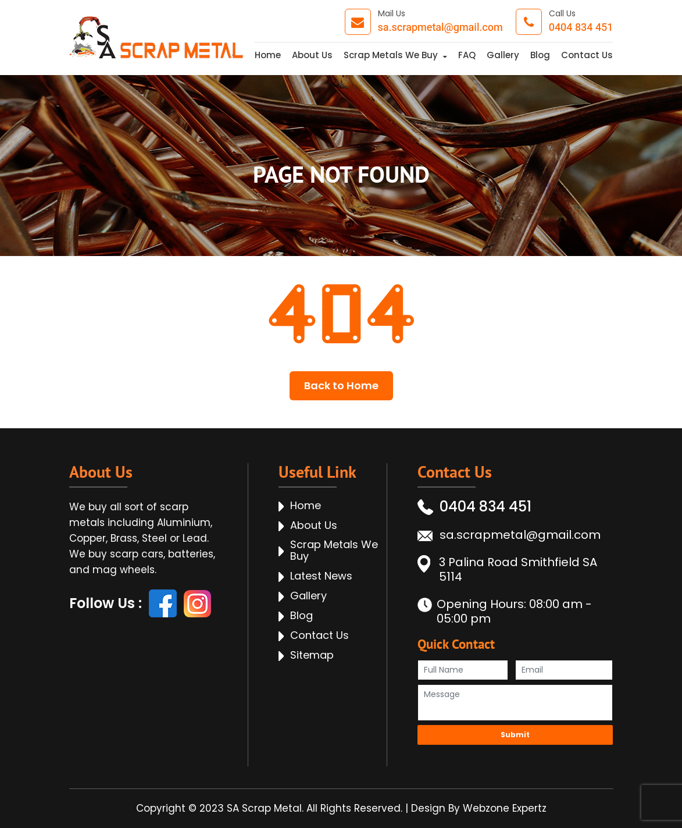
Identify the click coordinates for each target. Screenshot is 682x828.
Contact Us (587, 55)
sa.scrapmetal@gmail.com (440, 28)
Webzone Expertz (505, 808)
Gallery (503, 55)
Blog (540, 55)
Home (268, 55)
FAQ (467, 55)
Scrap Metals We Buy (391, 55)
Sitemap (312, 655)
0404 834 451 (581, 28)
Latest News (321, 576)
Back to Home (341, 385)
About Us (312, 55)
